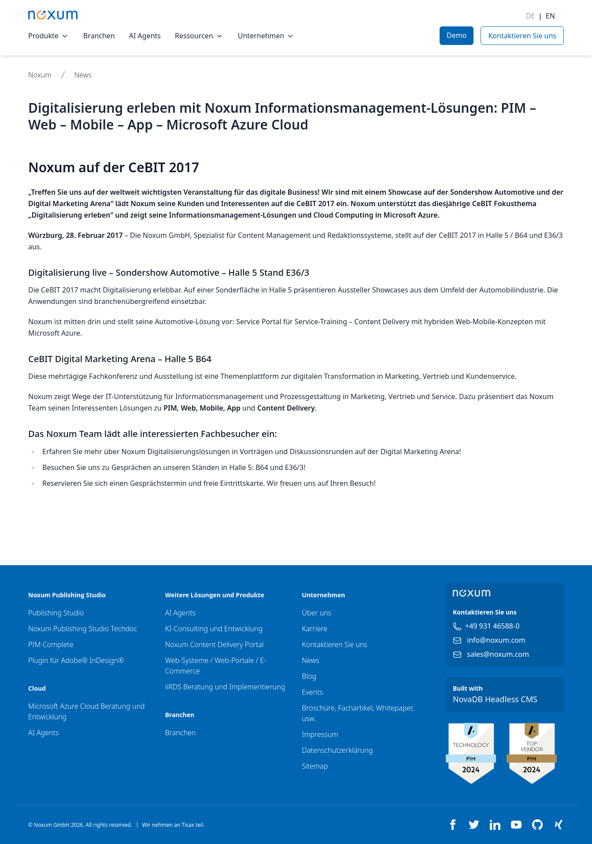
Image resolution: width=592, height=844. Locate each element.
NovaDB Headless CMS (495, 699)
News (83, 75)
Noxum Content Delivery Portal (214, 644)
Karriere (314, 628)
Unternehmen (266, 36)
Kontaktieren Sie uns (334, 644)
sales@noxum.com (498, 654)
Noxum (40, 75)
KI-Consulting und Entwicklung (214, 628)
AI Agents (145, 36)
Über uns (316, 613)
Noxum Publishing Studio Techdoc (82, 628)
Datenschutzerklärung (337, 750)
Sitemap (315, 766)
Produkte (48, 36)
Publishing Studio (56, 613)
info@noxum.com (496, 640)
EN (550, 16)
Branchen (99, 36)
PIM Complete (51, 644)
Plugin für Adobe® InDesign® (76, 660)
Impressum (320, 734)
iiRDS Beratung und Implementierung (225, 687)
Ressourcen (199, 36)
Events (312, 692)
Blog (309, 676)
